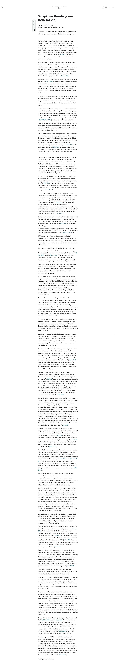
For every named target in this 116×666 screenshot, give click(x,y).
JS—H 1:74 (70, 566)
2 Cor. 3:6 (58, 547)
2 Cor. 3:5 (58, 536)
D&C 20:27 (63, 224)
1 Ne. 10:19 (58, 213)
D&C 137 (41, 120)
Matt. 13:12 (53, 255)
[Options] (112, 7)
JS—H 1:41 (52, 446)
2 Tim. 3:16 (45, 620)
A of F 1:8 (63, 54)
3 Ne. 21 (49, 379)
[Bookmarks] (106, 7)
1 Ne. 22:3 (60, 395)
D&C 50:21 (62, 631)
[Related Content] (109, 7)
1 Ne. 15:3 (46, 183)
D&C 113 (56, 147)
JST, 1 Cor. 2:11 (68, 233)
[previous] (2, 334)
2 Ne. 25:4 (66, 425)
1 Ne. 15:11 (48, 190)
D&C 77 (69, 145)
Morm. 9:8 (64, 76)
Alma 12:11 (59, 202)
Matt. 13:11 (72, 360)
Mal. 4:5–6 (63, 459)
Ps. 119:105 (49, 82)
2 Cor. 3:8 (67, 540)
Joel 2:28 (59, 435)
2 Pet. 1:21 (59, 620)
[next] (113, 334)
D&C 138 (48, 120)
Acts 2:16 (74, 440)
